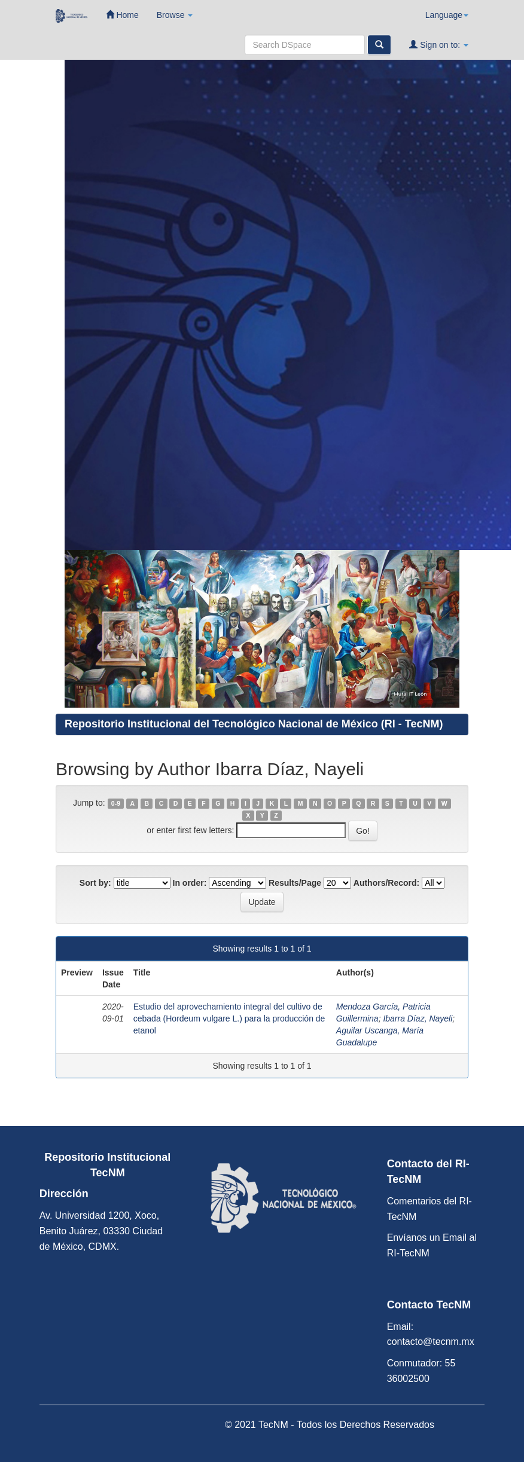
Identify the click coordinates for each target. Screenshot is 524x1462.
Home (122, 15)
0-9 (115, 803)
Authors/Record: (386, 883)
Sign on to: (438, 44)
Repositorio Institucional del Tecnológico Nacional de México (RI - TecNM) (254, 724)
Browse (175, 15)
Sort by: (95, 883)
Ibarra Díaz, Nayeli (417, 1018)
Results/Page (295, 883)
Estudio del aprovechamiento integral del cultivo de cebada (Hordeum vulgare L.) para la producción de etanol (229, 1018)
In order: (190, 883)
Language (446, 15)
